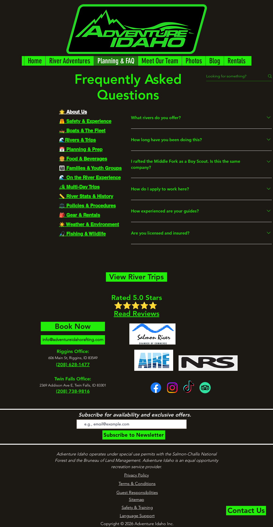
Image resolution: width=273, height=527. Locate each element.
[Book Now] (73, 326)
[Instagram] (172, 388)
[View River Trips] (136, 277)
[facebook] (156, 388)
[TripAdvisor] (205, 388)
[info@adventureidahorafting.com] (73, 340)
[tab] (90, 112)
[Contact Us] (246, 510)
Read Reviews (136, 313)
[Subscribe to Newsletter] (133, 435)
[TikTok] (189, 388)
